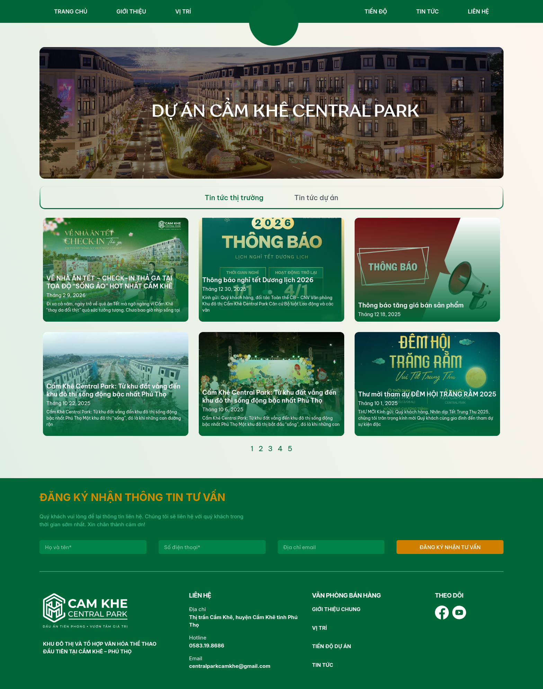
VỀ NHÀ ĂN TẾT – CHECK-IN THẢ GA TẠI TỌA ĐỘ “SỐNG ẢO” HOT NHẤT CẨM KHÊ (109, 282)
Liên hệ (478, 11)
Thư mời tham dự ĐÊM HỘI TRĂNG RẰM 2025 (427, 394)
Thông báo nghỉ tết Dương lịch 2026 (257, 280)
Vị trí (183, 11)
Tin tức (427, 11)
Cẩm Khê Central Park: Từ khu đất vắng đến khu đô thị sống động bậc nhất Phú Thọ (113, 390)
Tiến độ (376, 11)
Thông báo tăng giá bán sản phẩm (411, 305)
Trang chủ (70, 11)
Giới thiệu (131, 11)
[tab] (234, 198)
